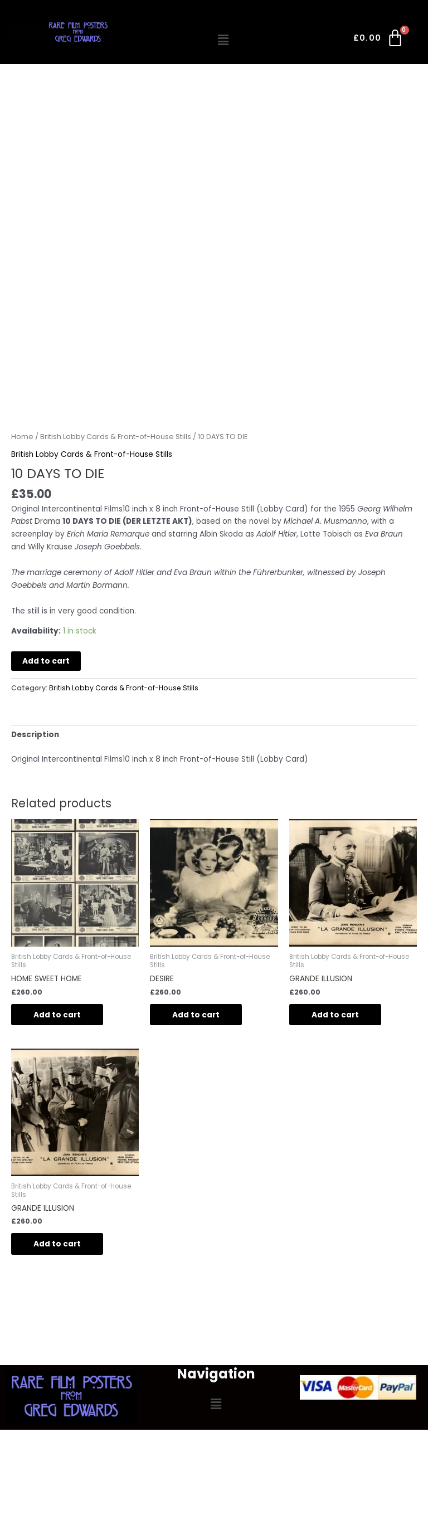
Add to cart (46, 661)
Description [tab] (35, 734)
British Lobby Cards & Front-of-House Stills (115, 436)
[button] (223, 40)
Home (22, 436)
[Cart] (379, 40)
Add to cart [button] (57, 1015)
